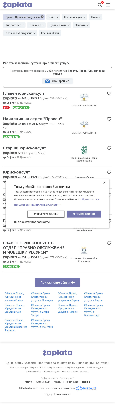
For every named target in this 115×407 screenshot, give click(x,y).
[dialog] (57, 203)
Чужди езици (58, 25)
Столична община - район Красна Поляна (84, 159)
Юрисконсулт (16, 172)
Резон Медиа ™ (63, 394)
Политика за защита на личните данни (66, 363)
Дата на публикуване (19, 33)
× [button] (104, 182)
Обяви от (35, 25)
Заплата (80, 25)
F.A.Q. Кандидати (55, 367)
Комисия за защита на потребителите (84, 229)
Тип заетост (13, 25)
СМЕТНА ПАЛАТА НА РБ (84, 105)
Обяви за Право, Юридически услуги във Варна (68, 297)
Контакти (102, 363)
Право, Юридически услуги (23, 17)
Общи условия (25, 363)
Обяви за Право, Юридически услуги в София (14, 297)
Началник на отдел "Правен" (32, 118)
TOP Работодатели (96, 367)
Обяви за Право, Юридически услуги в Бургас (93, 297)
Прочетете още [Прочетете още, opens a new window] (90, 199)
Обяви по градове (51, 371)
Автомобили (43, 381)
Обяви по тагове (70, 371)
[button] (57, 204)
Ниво (94, 17)
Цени (9, 363)
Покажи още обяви (57, 282)
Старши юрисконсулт (24, 148)
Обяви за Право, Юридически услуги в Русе (14, 308)
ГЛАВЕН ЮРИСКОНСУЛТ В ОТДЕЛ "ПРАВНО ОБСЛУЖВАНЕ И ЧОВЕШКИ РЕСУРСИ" (33, 247)
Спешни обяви (50, 33)
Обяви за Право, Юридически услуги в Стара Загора (40, 310)
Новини (86, 381)
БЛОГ (42, 367)
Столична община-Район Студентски (84, 259)
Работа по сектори (19, 367)
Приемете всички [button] (83, 213)
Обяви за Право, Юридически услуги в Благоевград (93, 310)
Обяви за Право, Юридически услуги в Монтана (42, 323)
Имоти (28, 381)
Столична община (84, 177)
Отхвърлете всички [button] (46, 213)
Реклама (84, 371)
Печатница (71, 381)
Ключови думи (73, 17)
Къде (52, 17)
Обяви (57, 381)
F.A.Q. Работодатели (75, 367)
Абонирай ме (60, 81)
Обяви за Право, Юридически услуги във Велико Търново (16, 325)
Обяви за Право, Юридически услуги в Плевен (68, 308)
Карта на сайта (33, 371)
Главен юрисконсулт (24, 93)
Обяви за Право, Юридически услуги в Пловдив (42, 297)
